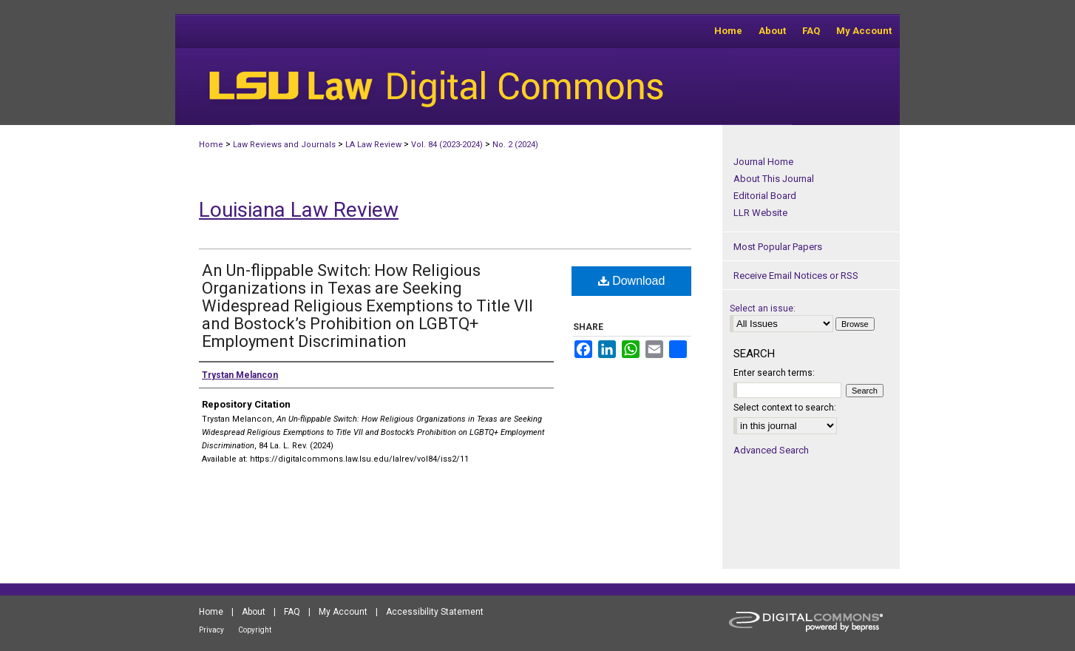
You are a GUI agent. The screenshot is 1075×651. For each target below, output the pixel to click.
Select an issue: (763, 308)
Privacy (211, 630)
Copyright (254, 630)
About (253, 612)
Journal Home (763, 161)
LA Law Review (373, 144)
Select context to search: (784, 407)
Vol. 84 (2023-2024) (447, 144)
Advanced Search (771, 450)
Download (631, 280)
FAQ (292, 612)
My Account (343, 612)
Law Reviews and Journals (284, 144)
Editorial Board (764, 195)
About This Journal (773, 178)
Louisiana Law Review (299, 210)
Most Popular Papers (777, 246)
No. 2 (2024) (515, 144)
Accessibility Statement (435, 612)
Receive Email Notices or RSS (795, 275)
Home (211, 144)
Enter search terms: (774, 373)
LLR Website (760, 212)
